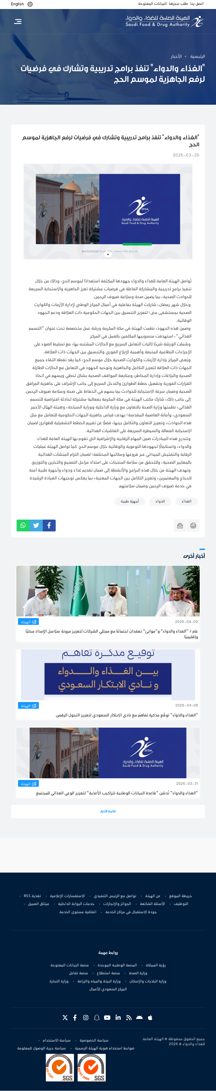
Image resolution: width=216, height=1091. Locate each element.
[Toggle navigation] (17, 21)
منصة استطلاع (108, 973)
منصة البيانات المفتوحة (69, 965)
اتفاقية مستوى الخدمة (77, 912)
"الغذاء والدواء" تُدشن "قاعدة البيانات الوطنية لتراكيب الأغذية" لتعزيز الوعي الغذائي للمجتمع (117, 793)
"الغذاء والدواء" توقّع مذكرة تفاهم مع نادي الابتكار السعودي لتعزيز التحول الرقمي (127, 715)
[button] (30, 4)
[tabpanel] (108, 211)
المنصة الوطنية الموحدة (117, 965)
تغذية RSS (32, 896)
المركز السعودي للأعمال (108, 989)
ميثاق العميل (38, 904)
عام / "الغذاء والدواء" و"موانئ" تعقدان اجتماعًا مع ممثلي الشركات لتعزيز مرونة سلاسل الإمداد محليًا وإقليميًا (112, 634)
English (17, 4)
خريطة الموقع (180, 896)
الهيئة (26, 622)
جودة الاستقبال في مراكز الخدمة (131, 912)
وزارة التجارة (59, 981)
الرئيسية (197, 57)
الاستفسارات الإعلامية (67, 896)
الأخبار (176, 57)
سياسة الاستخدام (57, 1041)
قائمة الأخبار (108, 811)
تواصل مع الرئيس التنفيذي (115, 896)
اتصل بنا (197, 4)
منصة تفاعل (78, 973)
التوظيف (181, 904)
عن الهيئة (152, 896)
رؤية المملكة (156, 965)
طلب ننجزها (178, 4)
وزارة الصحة (138, 973)
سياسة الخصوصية (94, 1041)
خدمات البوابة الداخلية (76, 904)
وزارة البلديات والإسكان (147, 981)
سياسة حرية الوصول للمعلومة (41, 1048)
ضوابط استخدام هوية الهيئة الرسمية (104, 1048)
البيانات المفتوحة (152, 4)
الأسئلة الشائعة (152, 904)
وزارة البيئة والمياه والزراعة (99, 981)
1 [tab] (108, 254)
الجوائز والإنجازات (117, 904)
